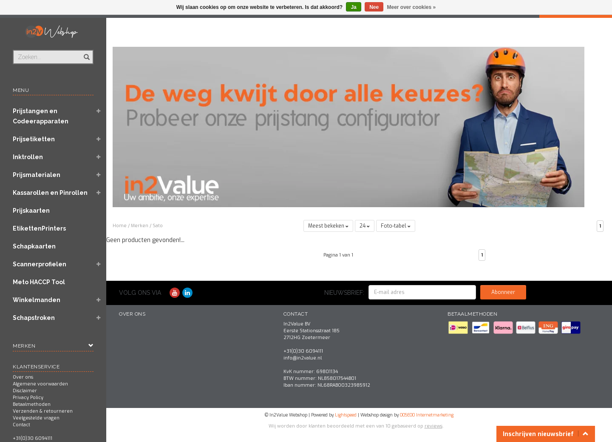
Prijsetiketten (34, 139)
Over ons (23, 377)
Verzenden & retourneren (43, 411)
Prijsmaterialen (36, 174)
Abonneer (503, 292)
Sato (158, 225)
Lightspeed (346, 415)
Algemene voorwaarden (40, 384)
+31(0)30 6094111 (32, 438)
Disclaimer (25, 391)
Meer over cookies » (411, 7)
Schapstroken (34, 317)
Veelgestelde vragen (36, 418)
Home (120, 225)
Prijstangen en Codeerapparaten (40, 116)
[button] (98, 112)
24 (365, 225)
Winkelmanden (36, 300)
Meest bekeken (328, 225)
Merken (139, 225)
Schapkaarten (34, 246)
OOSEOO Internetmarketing (426, 415)
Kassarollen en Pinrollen (50, 192)
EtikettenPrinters (39, 228)
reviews (433, 426)
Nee (374, 7)
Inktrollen (28, 157)
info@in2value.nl (302, 358)
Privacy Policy (28, 397)
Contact (21, 425)
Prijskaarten (31, 210)
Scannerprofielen (39, 264)
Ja (353, 7)
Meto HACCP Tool (39, 282)
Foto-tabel (396, 225)
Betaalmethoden (32, 404)
